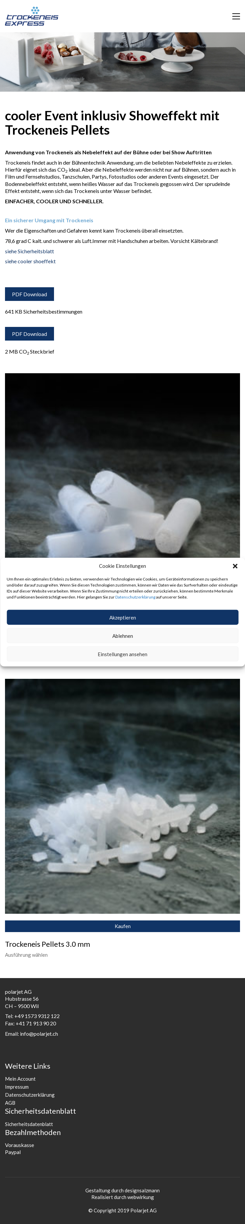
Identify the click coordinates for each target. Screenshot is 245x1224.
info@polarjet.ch (39, 1033)
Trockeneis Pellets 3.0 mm (47, 944)
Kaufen (123, 926)
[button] (235, 566)
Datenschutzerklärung (135, 596)
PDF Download (29, 294)
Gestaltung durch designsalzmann (122, 1190)
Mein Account (20, 1079)
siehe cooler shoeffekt (30, 261)
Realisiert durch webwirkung (122, 1197)
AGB (10, 1103)
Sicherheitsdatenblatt (29, 1124)
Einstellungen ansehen (122, 654)
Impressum (17, 1087)
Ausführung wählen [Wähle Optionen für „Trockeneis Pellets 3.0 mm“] (26, 954)
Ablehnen (122, 635)
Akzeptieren (122, 617)
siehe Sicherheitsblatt (29, 251)
